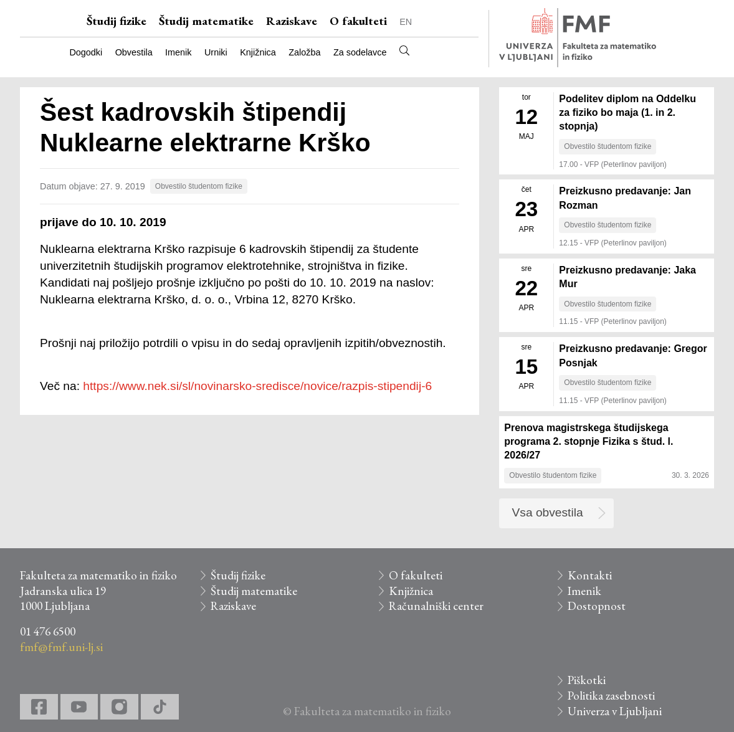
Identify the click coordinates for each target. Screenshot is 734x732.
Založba (304, 52)
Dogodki (85, 52)
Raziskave (291, 21)
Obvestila (134, 52)
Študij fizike (116, 21)
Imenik (178, 52)
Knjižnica (258, 52)
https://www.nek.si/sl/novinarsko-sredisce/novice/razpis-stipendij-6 (257, 385)
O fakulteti (358, 21)
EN (405, 22)
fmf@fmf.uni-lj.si (61, 647)
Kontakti (590, 575)
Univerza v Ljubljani (615, 711)
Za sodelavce (360, 52)
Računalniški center (436, 606)
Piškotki (587, 680)
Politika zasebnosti (611, 695)
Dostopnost (597, 606)
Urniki (215, 52)
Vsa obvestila (547, 512)
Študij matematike (206, 21)
